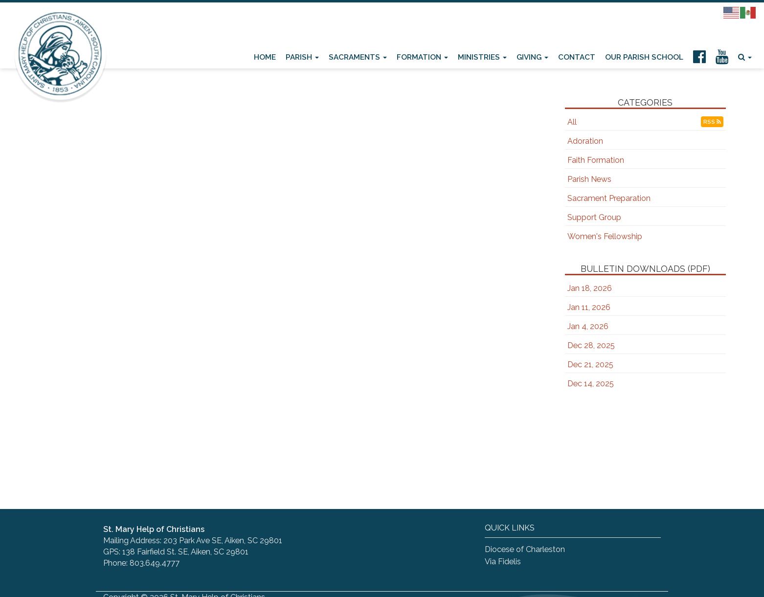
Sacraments (358, 57)
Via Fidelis (503, 561)
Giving (532, 57)
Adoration (585, 141)
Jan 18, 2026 (589, 288)
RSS (712, 121)
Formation (422, 57)
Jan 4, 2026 (587, 326)
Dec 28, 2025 (591, 345)
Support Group (594, 217)
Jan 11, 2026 (588, 307)
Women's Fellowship (604, 236)
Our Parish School (644, 57)
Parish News (589, 179)
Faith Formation (595, 160)
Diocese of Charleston (525, 549)
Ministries (482, 57)
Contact (576, 57)
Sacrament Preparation (609, 198)
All (572, 122)
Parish (302, 57)
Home (265, 57)
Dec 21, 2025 (590, 364)
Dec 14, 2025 (590, 383)
